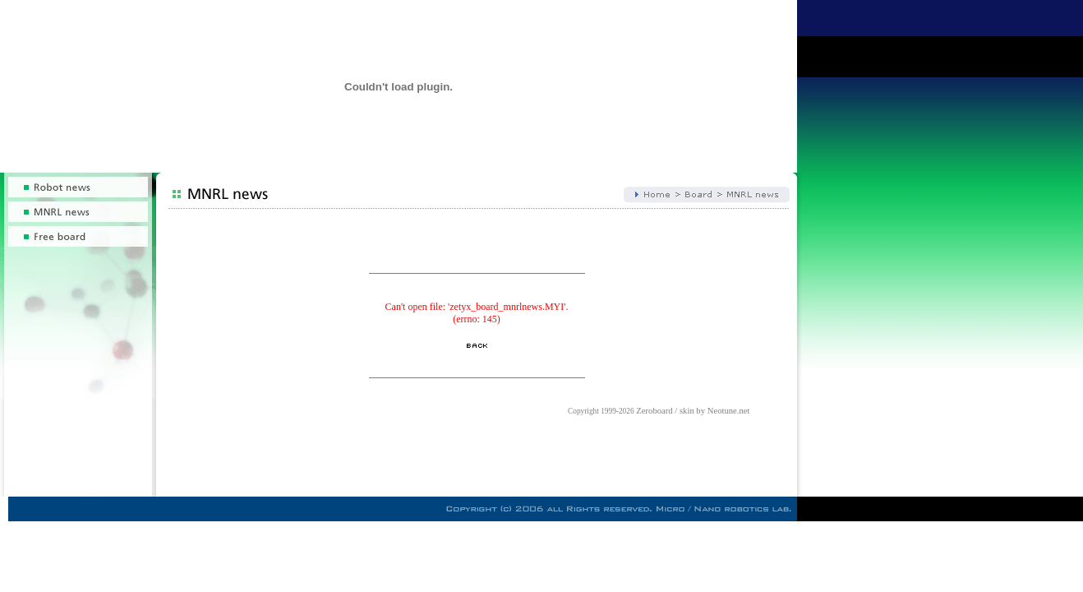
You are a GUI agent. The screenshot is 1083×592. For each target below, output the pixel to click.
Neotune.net (728, 410)
